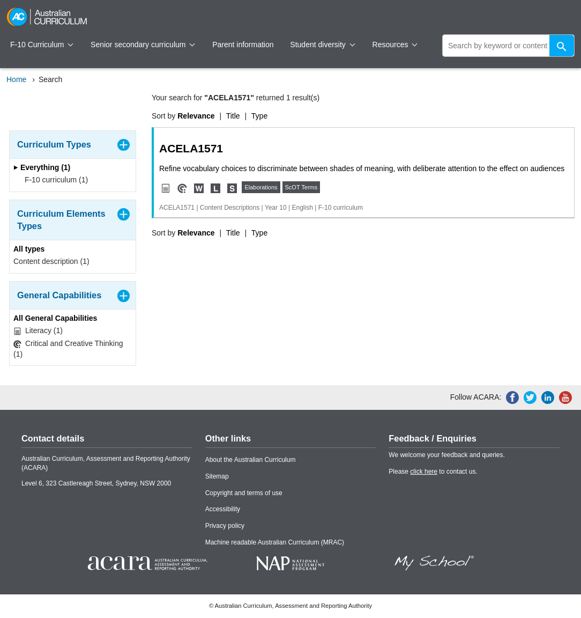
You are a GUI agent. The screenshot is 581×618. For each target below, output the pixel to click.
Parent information (242, 44)
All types (28, 249)
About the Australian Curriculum (250, 460)
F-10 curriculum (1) (53, 179)
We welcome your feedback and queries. (447, 455)
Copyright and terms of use (243, 493)
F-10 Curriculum (41, 44)
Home (16, 79)
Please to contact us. (433, 471)
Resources (395, 44)
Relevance (195, 116)
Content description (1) (51, 261)
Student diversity (322, 44)
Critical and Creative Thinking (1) (68, 348)
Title (233, 116)
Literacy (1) (38, 330)
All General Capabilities (55, 318)
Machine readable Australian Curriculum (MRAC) (274, 542)
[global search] (508, 45)
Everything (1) (41, 167)
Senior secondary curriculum (143, 44)
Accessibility (222, 509)
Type (259, 116)
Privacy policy (224, 525)
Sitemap (217, 476)
